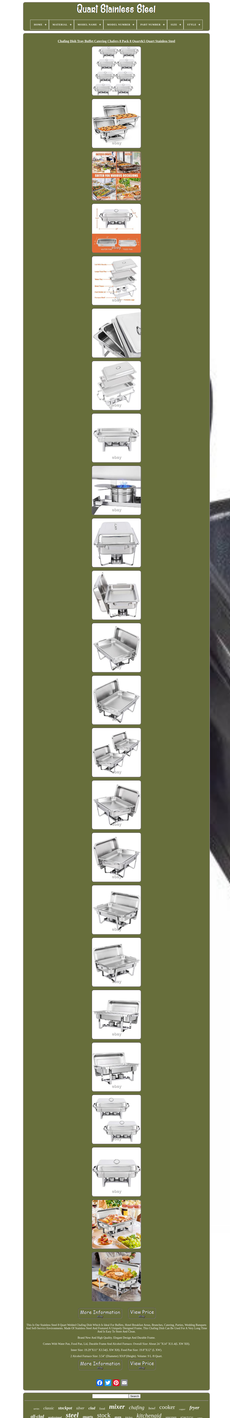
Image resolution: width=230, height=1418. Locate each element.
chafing (136, 1407)
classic (48, 1408)
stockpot (65, 1408)
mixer (117, 1406)
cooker (167, 1407)
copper (182, 1409)
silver (80, 1408)
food (102, 1408)
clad (92, 1408)
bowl (151, 1408)
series (36, 1408)
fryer (194, 1407)
